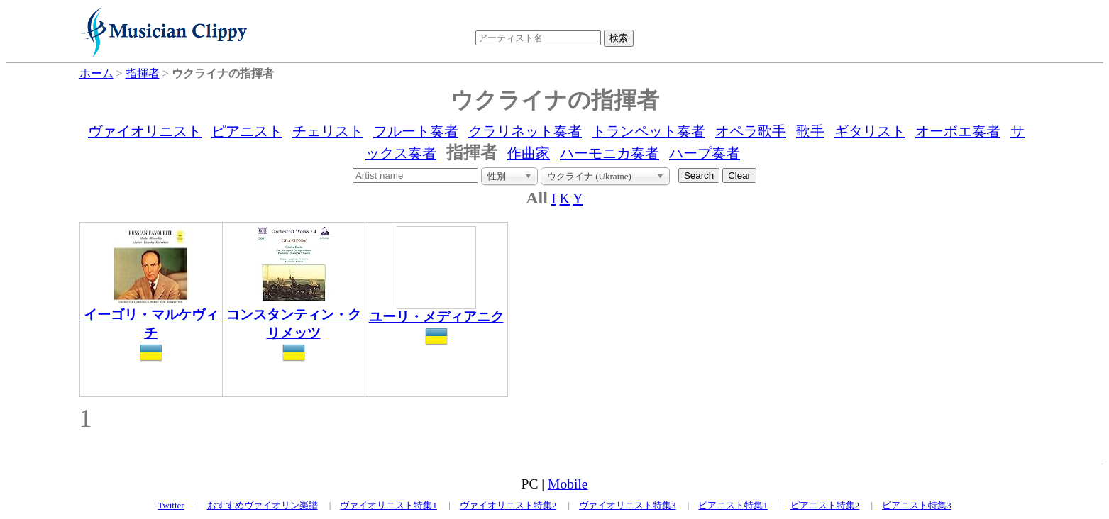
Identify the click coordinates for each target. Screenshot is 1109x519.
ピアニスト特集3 (916, 505)
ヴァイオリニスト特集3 (627, 505)
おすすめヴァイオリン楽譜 (262, 505)
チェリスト (327, 131)
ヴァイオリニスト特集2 (508, 505)
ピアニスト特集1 (733, 505)
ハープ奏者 (704, 153)
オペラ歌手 (750, 131)
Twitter (171, 505)
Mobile (567, 483)
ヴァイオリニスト (145, 131)
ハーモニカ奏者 (609, 153)
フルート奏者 (415, 131)
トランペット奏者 (648, 131)
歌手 (810, 131)
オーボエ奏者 (957, 131)
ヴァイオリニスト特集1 (388, 505)
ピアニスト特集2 (825, 505)
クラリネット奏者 (525, 131)
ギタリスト (869, 131)
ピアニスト (246, 131)
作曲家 (528, 153)
